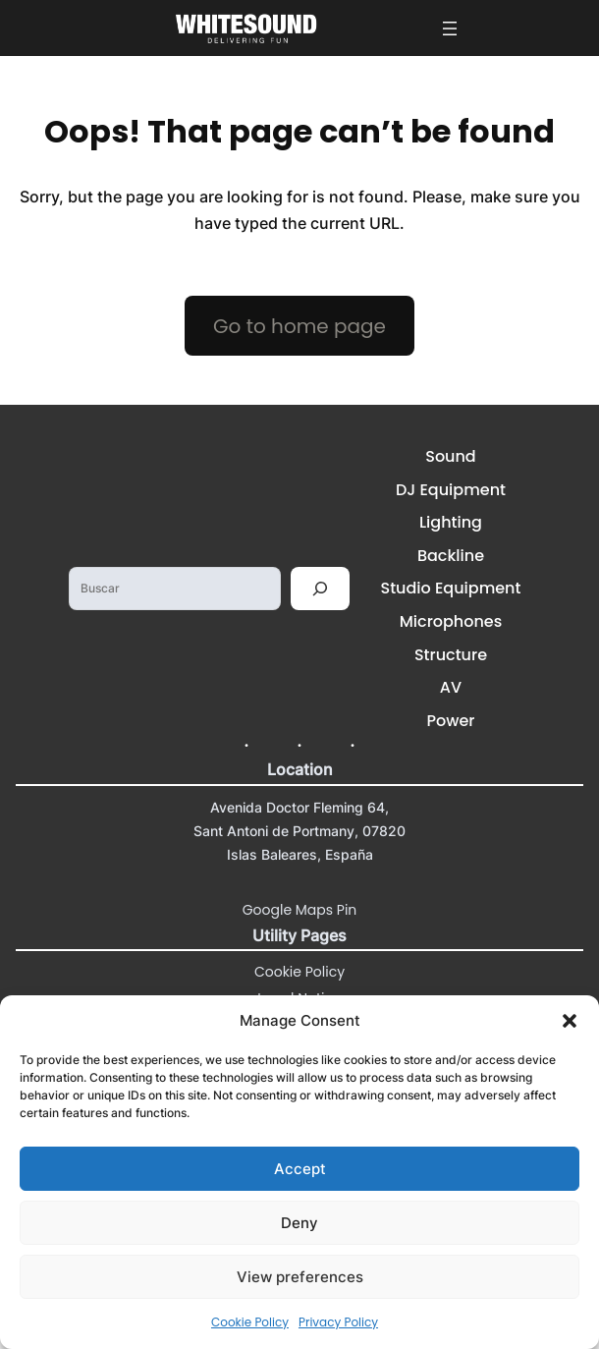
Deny (299, 1222)
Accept (300, 1168)
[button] (569, 1021)
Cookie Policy (250, 1322)
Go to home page (299, 326)
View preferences (300, 1276)
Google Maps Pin (300, 910)
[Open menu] (450, 28)
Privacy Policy (338, 1322)
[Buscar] (320, 588)
